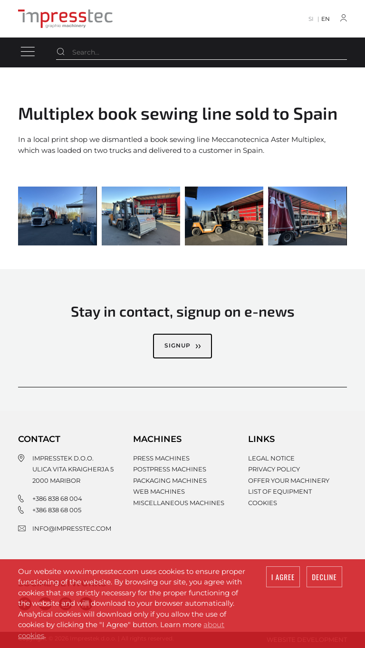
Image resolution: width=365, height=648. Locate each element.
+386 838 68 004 (57, 498)
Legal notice (271, 458)
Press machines (161, 458)
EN (325, 18)
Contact (39, 439)
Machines (157, 439)
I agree (283, 577)
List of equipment (280, 491)
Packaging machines (170, 480)
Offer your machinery (288, 480)
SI (311, 18)
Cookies (262, 503)
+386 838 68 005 (56, 510)
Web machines (159, 491)
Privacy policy (274, 469)
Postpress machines (169, 469)
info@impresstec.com (71, 528)
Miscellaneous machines (178, 503)
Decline (324, 577)
